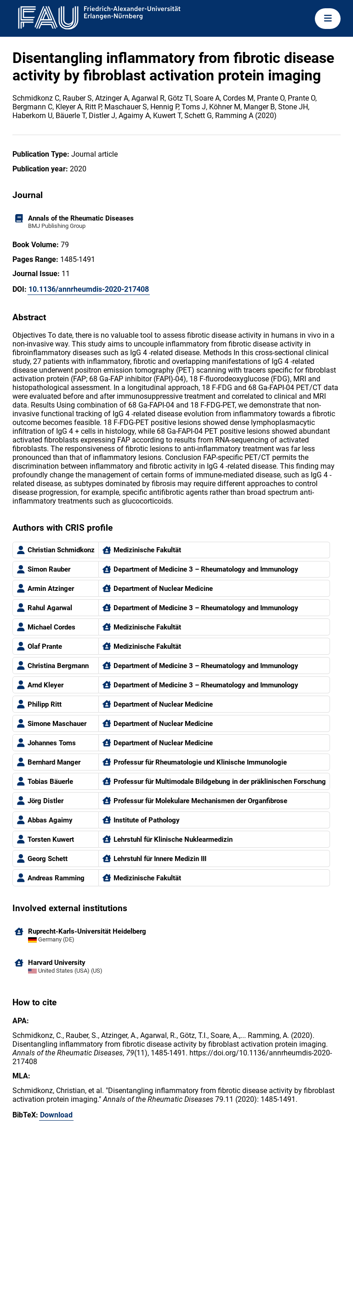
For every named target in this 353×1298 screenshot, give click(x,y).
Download (56, 1115)
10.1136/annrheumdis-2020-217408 (88, 289)
